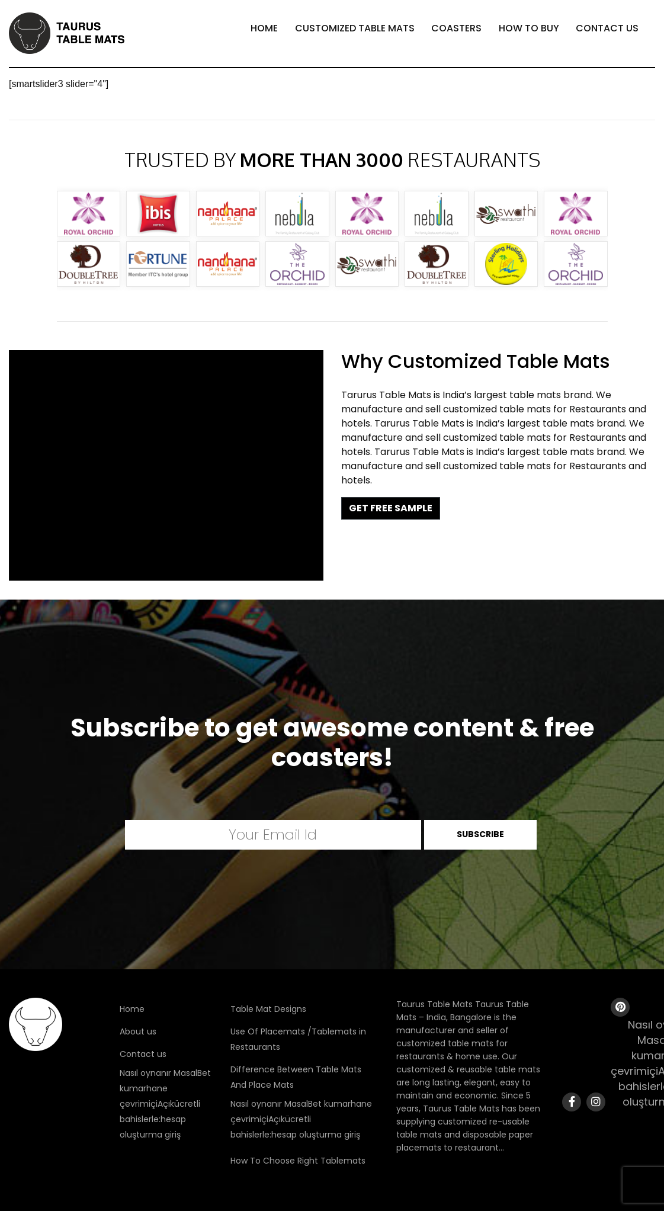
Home (264, 28)
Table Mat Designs (268, 1009)
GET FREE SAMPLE (390, 508)
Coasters (456, 28)
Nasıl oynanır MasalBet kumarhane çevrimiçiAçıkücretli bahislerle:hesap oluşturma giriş (165, 1103)
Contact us (143, 1054)
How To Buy (529, 28)
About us (138, 1031)
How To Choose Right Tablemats (297, 1161)
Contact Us (607, 28)
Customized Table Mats (355, 28)
